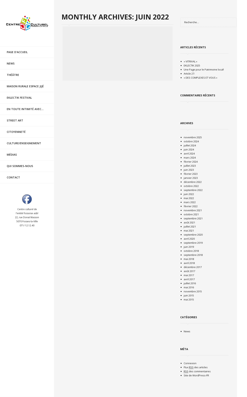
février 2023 (191, 174)
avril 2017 (189, 279)
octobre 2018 (191, 251)
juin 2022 (189, 194)
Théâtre (13, 71)
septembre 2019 (193, 242)
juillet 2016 (190, 283)
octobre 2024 (191, 141)
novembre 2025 (193, 137)
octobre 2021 (191, 214)
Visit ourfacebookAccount (27, 196)
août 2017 (189, 271)
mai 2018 (189, 259)
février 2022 (191, 206)
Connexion (190, 363)
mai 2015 (189, 299)
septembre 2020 (193, 234)
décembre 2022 (193, 182)
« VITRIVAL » (190, 61)
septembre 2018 (193, 255)
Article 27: (189, 73)
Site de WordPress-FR (196, 375)
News (10, 60)
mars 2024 (190, 157)
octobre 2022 (191, 186)
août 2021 (189, 222)
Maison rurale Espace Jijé (25, 83)
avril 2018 (189, 263)
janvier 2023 (191, 178)
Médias (12, 151)
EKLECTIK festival (19, 94)
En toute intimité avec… (25, 105)
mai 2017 (189, 275)
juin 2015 (189, 295)
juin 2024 (189, 149)
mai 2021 (189, 230)
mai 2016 (189, 287)
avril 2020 (189, 238)
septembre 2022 (193, 190)
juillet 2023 (190, 165)
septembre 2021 (193, 218)
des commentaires (197, 371)
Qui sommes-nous (20, 162)
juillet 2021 (190, 226)
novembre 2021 (193, 210)
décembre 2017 (193, 267)
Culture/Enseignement (24, 140)
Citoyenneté (16, 128)
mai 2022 (189, 198)
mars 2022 (190, 202)
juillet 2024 (190, 145)
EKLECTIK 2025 (192, 65)
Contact (13, 174)
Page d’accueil (17, 48)
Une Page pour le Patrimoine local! (204, 69)
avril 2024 (189, 153)
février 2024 (191, 161)
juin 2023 (189, 169)
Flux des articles (196, 367)
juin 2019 (189, 247)
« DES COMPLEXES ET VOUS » (200, 77)
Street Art (15, 117)
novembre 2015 (193, 291)
